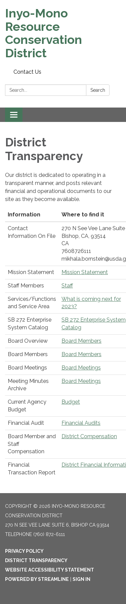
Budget (70, 402)
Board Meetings (81, 367)
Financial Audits (80, 423)
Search (97, 90)
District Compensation (89, 436)
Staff (67, 285)
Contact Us (27, 72)
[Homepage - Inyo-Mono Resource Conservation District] (63, 33)
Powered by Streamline (37, 579)
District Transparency (36, 560)
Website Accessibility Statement (49, 570)
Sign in (81, 579)
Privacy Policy (24, 551)
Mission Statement (84, 272)
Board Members (81, 341)
